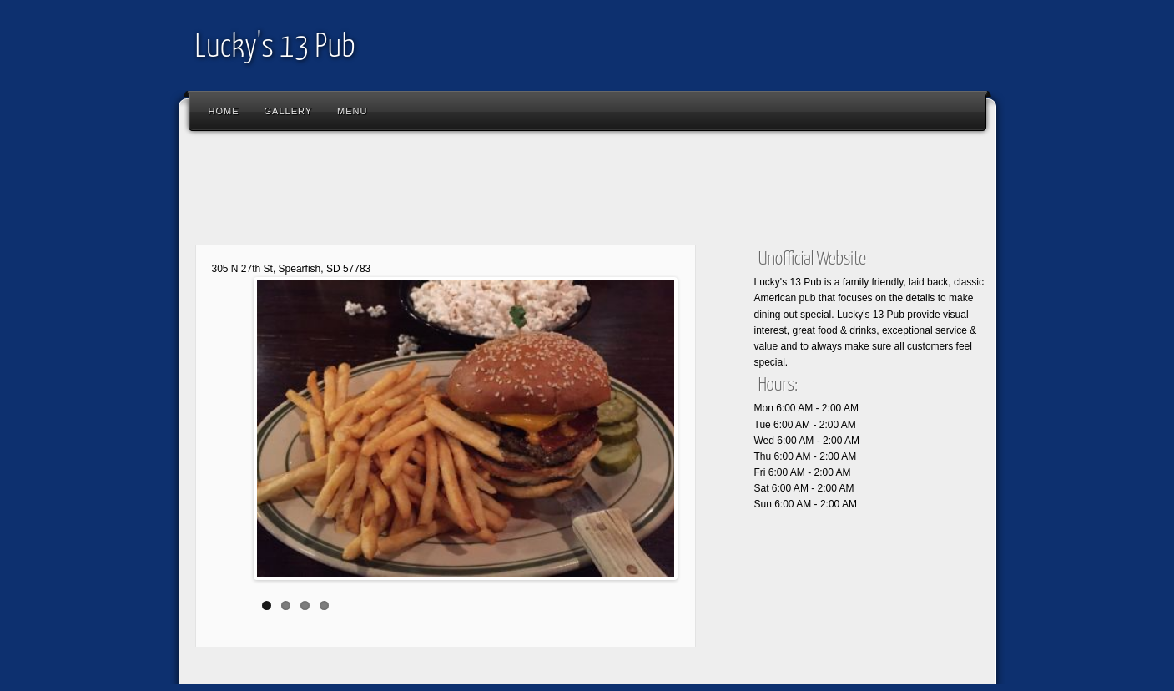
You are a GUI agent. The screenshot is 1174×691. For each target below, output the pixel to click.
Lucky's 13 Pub (275, 48)
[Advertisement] (490, 191)
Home (224, 111)
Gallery (289, 111)
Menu (352, 111)
